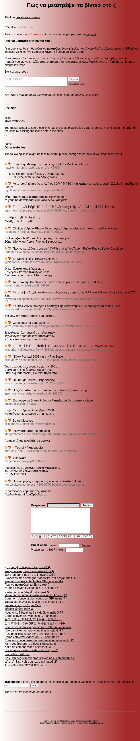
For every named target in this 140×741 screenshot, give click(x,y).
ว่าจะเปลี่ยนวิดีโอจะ (17, 660)
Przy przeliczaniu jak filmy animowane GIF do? (35, 640)
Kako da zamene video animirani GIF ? (30, 653)
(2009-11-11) (26, 27)
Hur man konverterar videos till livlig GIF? (31, 656)
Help (78, 728)
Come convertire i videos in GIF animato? (31, 622)
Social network (45, 730)
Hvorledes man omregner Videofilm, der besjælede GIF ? (41, 584)
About (95, 728)
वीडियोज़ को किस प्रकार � (19, 615)
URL (71, 543)
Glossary (71, 728)
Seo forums (78, 730)
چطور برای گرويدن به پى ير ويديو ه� (27, 598)
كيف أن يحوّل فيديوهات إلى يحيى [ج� (27, 573)
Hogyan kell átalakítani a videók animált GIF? (34, 619)
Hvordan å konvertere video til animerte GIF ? (34, 637)
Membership (87, 728)
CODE (62, 543)
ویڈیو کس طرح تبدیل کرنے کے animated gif (31, 668)
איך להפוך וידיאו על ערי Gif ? (23, 611)
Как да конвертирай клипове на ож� (29, 577)
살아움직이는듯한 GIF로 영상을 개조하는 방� (35, 630)
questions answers (28, 17)
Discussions (67, 730)
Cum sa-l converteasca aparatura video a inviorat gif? (39, 646)
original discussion (86, 96)
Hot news (57, 730)
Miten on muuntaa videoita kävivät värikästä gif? (36, 601)
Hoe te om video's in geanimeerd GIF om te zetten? (38, 633)
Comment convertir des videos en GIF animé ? (35, 605)
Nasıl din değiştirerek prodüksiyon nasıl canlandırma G (40, 664)
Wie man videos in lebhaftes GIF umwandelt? (34, 587)
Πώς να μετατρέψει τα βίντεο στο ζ (27, 591)
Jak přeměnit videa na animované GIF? (30, 581)
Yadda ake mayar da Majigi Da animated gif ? (34, 608)
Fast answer (40, 82)
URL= (79, 543)
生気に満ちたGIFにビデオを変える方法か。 (33, 625)
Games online (50, 728)
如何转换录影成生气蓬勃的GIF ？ (26, 671)
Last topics (61, 728)
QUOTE (52, 543)
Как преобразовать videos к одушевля (30, 650)
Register (86, 551)
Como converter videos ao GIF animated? (32, 643)
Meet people (89, 730)
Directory (99, 730)
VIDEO (88, 543)
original (91, 34)
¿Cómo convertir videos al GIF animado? (31, 594)
